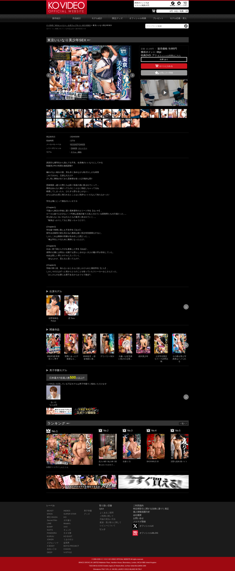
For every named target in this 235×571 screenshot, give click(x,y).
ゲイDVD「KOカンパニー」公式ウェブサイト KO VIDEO (68, 25)
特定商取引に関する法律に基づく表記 (151, 508)
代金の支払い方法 (107, 519)
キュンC (67, 530)
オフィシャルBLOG (149, 533)
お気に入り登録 (166, 73)
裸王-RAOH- (52, 517)
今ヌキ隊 (67, 533)
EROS (50, 514)
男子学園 (88, 511)
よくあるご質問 (106, 513)
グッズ (87, 514)
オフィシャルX (146, 526)
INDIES (67, 511)
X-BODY (51, 546)
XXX (66, 527)
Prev (48, 75)
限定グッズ (117, 18)
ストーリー (82, 148)
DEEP (49, 552)
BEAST (50, 511)
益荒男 (66, 543)
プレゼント (158, 18)
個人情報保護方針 (141, 512)
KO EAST (74, 144)
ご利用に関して (106, 516)
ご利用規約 (138, 505)
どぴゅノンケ (53, 543)
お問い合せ (138, 518)
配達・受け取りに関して (110, 522)
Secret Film (52, 520)
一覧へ (183, 423)
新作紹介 (56, 18)
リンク (102, 529)
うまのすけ (68, 539)
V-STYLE (68, 552)
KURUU (50, 536)
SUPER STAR (70, 514)
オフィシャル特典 (137, 18)
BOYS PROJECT (71, 546)
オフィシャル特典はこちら (169, 55)
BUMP (50, 527)
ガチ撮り (67, 520)
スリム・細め (76, 152)
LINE (49, 523)
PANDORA (52, 533)
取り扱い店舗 (105, 505)
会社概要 (137, 515)
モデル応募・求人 (178, 18)
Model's (67, 523)
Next (132, 75)
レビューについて (107, 525)
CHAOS (82, 144)
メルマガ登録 (139, 521)
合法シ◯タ (52, 549)
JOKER (50, 539)
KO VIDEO (104, 559)
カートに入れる (164, 66)
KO (65, 517)
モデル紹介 (97, 18)
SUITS (50, 530)
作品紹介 (77, 18)
